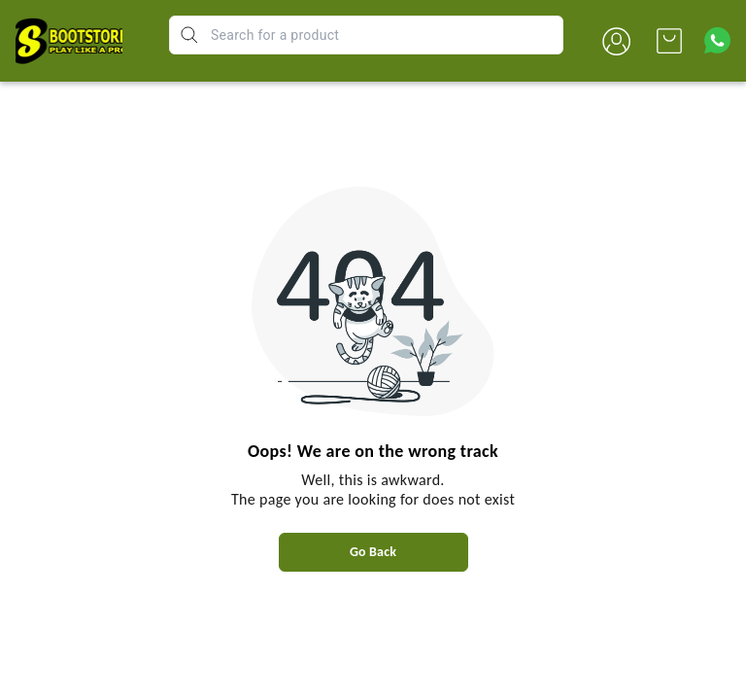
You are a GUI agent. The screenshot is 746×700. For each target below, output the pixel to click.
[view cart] (669, 40)
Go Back (373, 551)
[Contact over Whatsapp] (717, 40)
